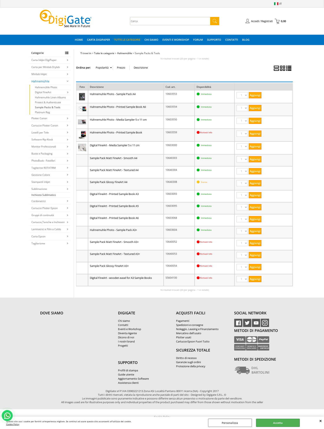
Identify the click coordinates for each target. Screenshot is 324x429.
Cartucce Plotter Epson (44, 208)
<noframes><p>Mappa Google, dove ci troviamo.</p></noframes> (71, 340)
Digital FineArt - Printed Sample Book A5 (114, 206)
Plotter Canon (39, 118)
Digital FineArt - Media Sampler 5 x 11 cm (114, 145)
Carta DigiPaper (98, 40)
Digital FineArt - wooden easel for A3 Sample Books (121, 278)
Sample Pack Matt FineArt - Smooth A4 (113, 158)
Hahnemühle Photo (46, 87)
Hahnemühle (40, 81)
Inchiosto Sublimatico (43, 195)
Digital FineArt (43, 92)
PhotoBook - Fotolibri (43, 160)
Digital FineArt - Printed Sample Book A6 (114, 218)
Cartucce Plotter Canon (44, 125)
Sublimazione (39, 189)
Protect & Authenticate (48, 102)
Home (79, 40)
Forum (198, 40)
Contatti (231, 40)
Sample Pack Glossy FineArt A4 (108, 182)
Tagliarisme (38, 243)
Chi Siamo (151, 40)
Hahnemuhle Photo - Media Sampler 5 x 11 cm (118, 119)
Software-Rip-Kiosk (42, 139)
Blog (245, 40)
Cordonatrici (38, 201)
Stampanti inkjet (40, 182)
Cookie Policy (12, 424)
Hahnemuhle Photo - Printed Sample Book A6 (118, 107)
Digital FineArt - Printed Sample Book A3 (114, 194)
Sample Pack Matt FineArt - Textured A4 (114, 170)
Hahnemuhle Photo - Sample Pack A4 (113, 94)
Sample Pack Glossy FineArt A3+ (109, 266)
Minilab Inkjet (39, 74)
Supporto (214, 40)
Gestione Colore (40, 175)
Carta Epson (38, 236)
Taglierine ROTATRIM (43, 168)
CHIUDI (320, 421)
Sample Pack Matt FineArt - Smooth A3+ (114, 242)
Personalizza (230, 423)
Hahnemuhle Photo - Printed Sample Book (116, 132)
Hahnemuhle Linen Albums (50, 97)
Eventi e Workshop (175, 40)
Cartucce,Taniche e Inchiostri (48, 222)
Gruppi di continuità (42, 215)
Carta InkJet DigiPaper (44, 60)
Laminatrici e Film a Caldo (46, 229)
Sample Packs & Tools (47, 107)
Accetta (278, 423)
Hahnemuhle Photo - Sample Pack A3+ (113, 230)
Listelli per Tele (40, 132)
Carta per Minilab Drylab (45, 67)
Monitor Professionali (43, 146)
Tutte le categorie (127, 40)
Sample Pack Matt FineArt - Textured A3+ (115, 254)
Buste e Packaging (41, 153)
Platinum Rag (42, 112)
